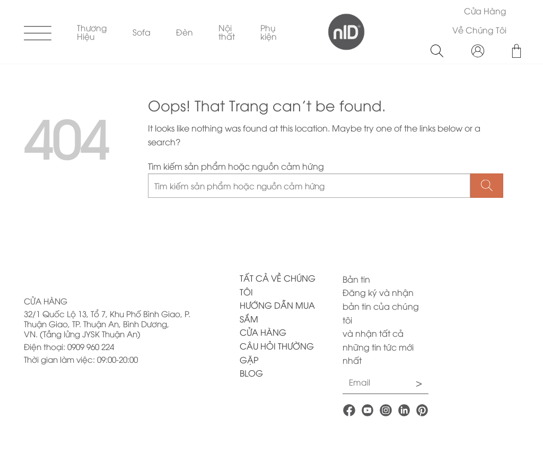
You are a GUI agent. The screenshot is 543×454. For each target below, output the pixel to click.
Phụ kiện (268, 31)
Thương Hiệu (92, 31)
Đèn (184, 31)
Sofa (142, 31)
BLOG (251, 373)
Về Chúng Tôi (479, 29)
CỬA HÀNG (263, 332)
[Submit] (486, 185)
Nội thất (226, 31)
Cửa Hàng (485, 10)
